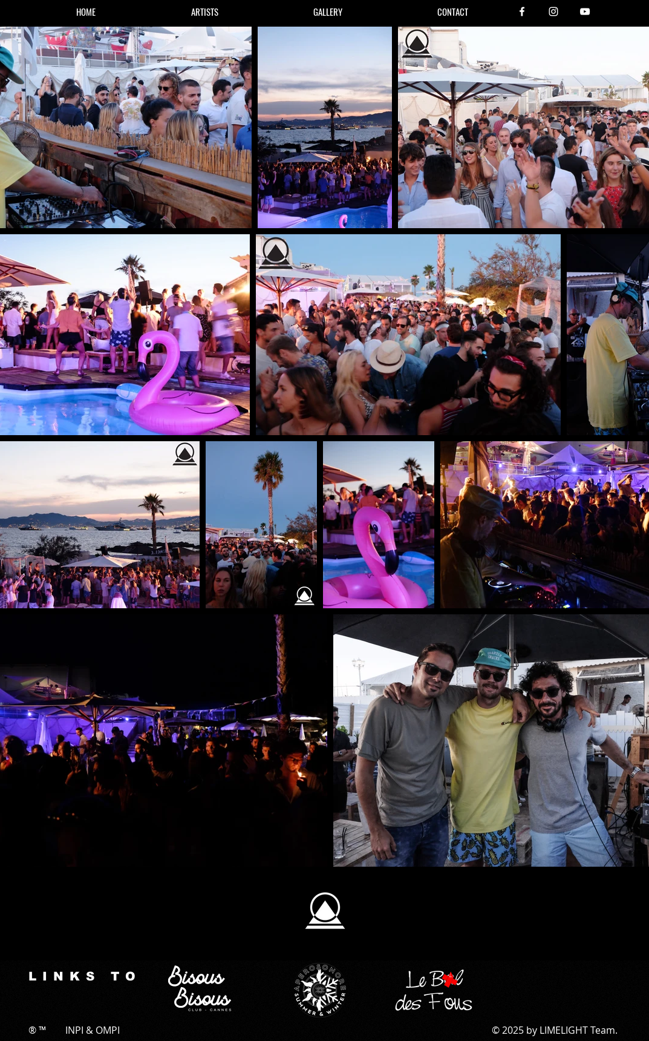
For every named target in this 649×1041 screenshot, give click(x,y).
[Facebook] (522, 11)
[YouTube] (585, 11)
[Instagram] (553, 11)
